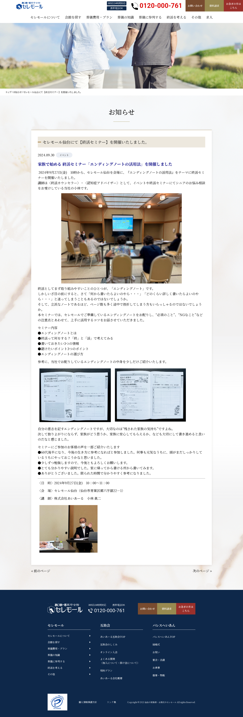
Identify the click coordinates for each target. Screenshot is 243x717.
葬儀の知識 (54, 655)
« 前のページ (40, 570)
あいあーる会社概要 (111, 678)
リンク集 (111, 702)
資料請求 (214, 5)
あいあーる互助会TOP (112, 636)
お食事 (156, 667)
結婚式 (156, 644)
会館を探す (54, 642)
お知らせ (17, 92)
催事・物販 (159, 675)
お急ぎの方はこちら (233, 5)
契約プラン (106, 670)
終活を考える (55, 667)
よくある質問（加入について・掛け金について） (120, 661)
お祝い (156, 652)
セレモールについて (59, 635)
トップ (8, 92)
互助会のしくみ (108, 644)
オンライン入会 (108, 652)
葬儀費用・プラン (57, 648)
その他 (51, 674)
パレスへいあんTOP (164, 636)
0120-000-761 (156, 6)
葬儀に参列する (56, 661)
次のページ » (202, 570)
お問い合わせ (195, 5)
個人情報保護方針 (88, 702)
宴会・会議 (159, 660)
